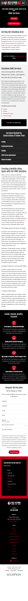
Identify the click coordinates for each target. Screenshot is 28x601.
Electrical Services (14, 542)
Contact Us (14, 554)
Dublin (8, 489)
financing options (9, 45)
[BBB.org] (17, 560)
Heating (5, 109)
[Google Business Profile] (11, 560)
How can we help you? (7, 429)
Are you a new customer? (8, 424)
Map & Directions (14, 521)
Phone (3, 410)
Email (3, 415)
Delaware (9, 487)
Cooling (5, 111)
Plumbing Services (13, 539)
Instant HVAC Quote (14, 23)
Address (4, 420)
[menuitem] (7, 570)
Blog (14, 548)
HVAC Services (14, 533)
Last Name (4, 406)
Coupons (14, 551)
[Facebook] (14, 560)
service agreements (19, 41)
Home (13, 528)
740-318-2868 (14, 510)
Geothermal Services (14, 536)
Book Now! (23, 3)
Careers (14, 545)
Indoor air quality (7, 115)
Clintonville (10, 478)
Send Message (14, 452)
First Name (4, 401)
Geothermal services (8, 113)
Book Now (14, 18)
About (13, 531)
